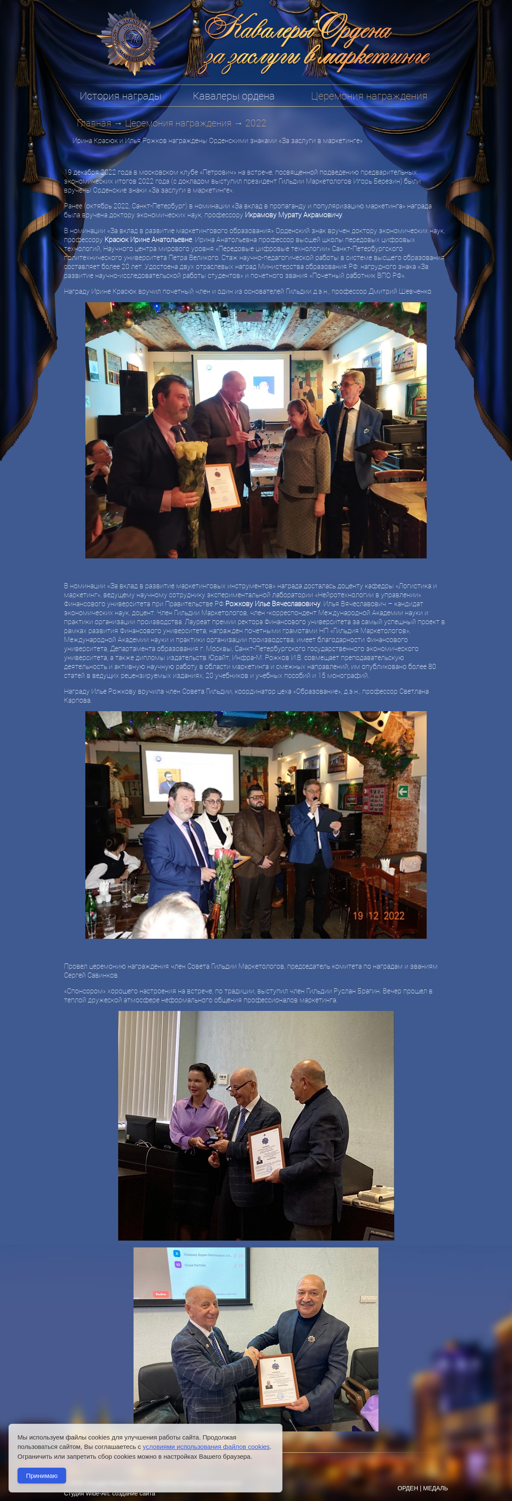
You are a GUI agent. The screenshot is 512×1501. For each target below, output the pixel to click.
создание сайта (133, 1493)
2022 (255, 123)
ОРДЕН (408, 1488)
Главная (94, 123)
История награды (120, 95)
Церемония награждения (178, 123)
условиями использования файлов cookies (206, 1446)
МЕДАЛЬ (435, 1488)
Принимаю (42, 1475)
